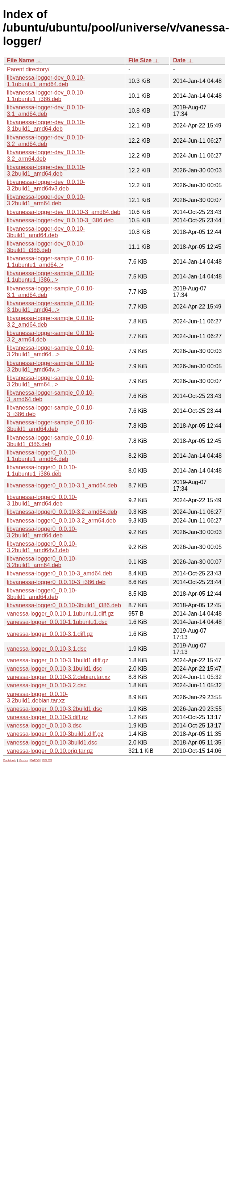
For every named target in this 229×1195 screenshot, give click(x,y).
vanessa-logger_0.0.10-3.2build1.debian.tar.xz (37, 697)
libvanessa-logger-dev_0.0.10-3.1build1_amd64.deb (46, 125)
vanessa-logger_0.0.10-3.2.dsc (47, 685)
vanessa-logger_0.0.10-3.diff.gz (47, 717)
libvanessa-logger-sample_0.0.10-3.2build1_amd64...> (50, 351)
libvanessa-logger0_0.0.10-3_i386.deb (56, 582)
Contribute (9, 760)
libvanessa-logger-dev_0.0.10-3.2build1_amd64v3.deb (46, 185)
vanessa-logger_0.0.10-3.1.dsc (47, 649)
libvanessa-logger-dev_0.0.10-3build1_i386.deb (46, 246)
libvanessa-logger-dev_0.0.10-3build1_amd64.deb (46, 232)
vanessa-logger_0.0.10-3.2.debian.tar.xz (59, 677)
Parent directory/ (28, 69)
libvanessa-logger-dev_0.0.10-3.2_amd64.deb (46, 140)
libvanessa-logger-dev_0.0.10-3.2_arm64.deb (46, 155)
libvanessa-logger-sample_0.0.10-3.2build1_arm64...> (50, 381)
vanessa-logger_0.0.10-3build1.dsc (52, 742)
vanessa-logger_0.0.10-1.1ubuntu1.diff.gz (60, 614)
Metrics (23, 760)
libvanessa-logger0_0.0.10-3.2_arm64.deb (61, 520)
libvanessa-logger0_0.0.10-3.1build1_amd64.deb (42, 500)
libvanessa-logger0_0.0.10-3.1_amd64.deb (62, 485)
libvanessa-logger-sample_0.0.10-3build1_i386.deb (50, 441)
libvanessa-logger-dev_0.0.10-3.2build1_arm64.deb (46, 200)
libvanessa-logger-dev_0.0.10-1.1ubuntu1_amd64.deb (46, 81)
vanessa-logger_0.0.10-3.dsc (44, 725)
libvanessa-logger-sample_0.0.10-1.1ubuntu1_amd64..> (50, 261)
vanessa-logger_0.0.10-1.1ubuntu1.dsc (57, 622)
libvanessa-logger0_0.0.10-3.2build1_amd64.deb (42, 532)
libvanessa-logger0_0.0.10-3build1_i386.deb (64, 605)
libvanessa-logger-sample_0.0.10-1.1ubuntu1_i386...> (50, 276)
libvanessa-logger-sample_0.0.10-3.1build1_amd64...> (50, 306)
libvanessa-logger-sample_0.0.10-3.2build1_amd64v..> (50, 366)
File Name (20, 60)
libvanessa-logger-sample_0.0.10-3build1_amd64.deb (50, 425)
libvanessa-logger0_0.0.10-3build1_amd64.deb (42, 593)
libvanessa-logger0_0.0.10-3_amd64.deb (59, 573)
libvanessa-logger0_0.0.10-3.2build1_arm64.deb (42, 561)
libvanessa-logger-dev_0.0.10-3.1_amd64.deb (46, 110)
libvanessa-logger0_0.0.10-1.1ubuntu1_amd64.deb (42, 455)
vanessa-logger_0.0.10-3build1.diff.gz (55, 734)
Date (179, 60)
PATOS (35, 760)
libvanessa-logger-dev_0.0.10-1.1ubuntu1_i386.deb (46, 95)
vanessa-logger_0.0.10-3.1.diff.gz (50, 634)
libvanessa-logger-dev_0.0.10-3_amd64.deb (63, 212)
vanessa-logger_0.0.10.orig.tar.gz (50, 751)
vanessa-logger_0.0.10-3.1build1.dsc (54, 669)
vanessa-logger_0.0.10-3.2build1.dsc (54, 709)
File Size (139, 60)
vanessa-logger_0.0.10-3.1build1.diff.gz (57, 660)
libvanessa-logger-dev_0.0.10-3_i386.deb (60, 220)
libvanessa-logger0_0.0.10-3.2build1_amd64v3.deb (42, 547)
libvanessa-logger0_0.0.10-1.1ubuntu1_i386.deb (42, 470)
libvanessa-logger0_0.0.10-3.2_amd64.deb (62, 512)
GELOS (47, 760)
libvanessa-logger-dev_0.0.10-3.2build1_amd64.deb (46, 170)
